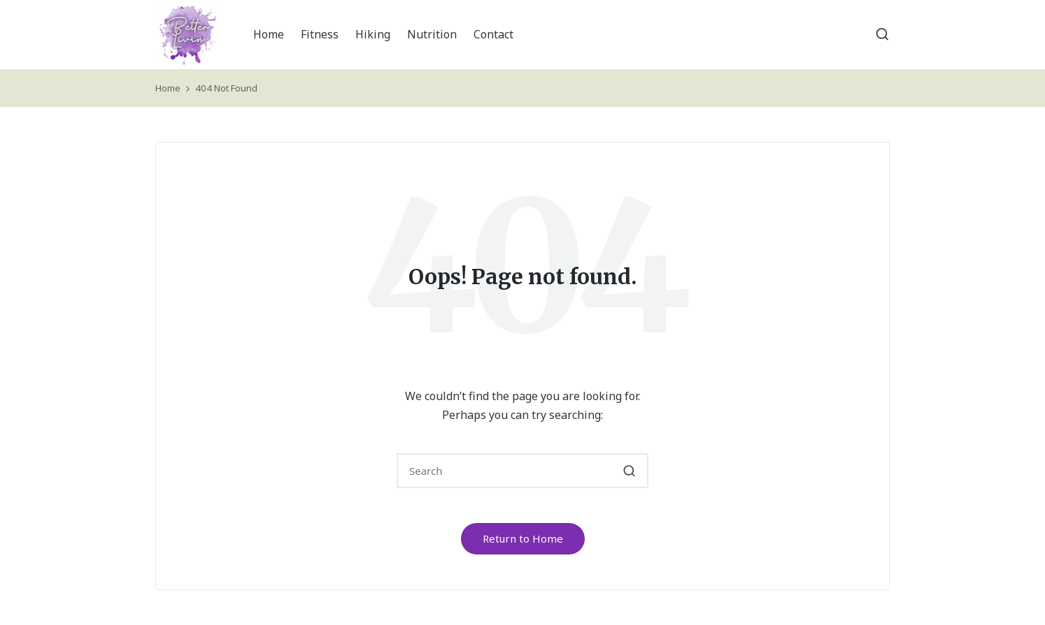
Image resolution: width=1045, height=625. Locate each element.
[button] (629, 470)
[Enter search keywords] (522, 470)
